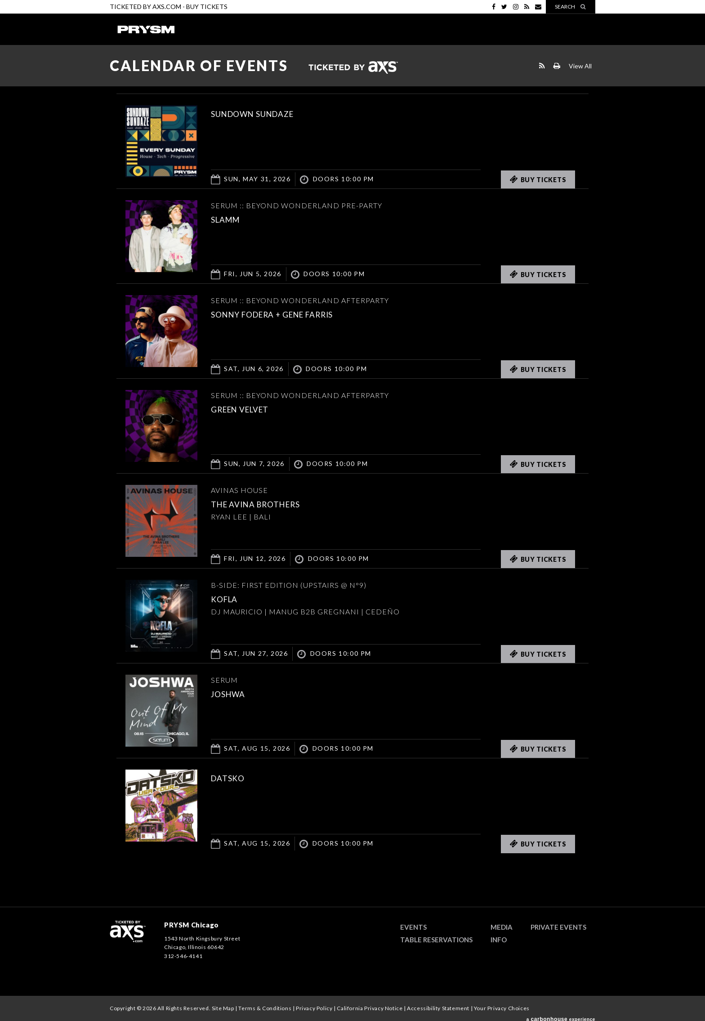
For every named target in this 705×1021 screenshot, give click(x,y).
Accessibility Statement (438, 1008)
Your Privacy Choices (502, 1008)
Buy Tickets (207, 6)
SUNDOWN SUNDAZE (266, 113)
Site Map (223, 1008)
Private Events (558, 927)
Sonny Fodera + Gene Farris (293, 313)
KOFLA (229, 598)
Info (499, 940)
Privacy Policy (314, 1008)
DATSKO (233, 777)
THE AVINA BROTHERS (270, 503)
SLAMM (230, 218)
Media (502, 927)
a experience (561, 1015)
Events (413, 927)
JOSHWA (234, 693)
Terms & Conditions (264, 1008)
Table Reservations (436, 940)
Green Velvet (250, 408)
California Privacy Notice (369, 1008)
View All (580, 66)
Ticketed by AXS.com (353, 68)
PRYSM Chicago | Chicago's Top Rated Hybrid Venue (145, 29)
